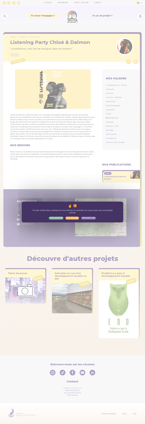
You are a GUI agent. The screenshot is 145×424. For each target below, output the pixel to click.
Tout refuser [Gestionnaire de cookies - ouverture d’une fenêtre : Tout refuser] (72, 218)
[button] (77, 201)
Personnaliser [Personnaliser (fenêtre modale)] (88, 218)
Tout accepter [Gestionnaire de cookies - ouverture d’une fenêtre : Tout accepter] (56, 218)
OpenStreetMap (119, 235)
